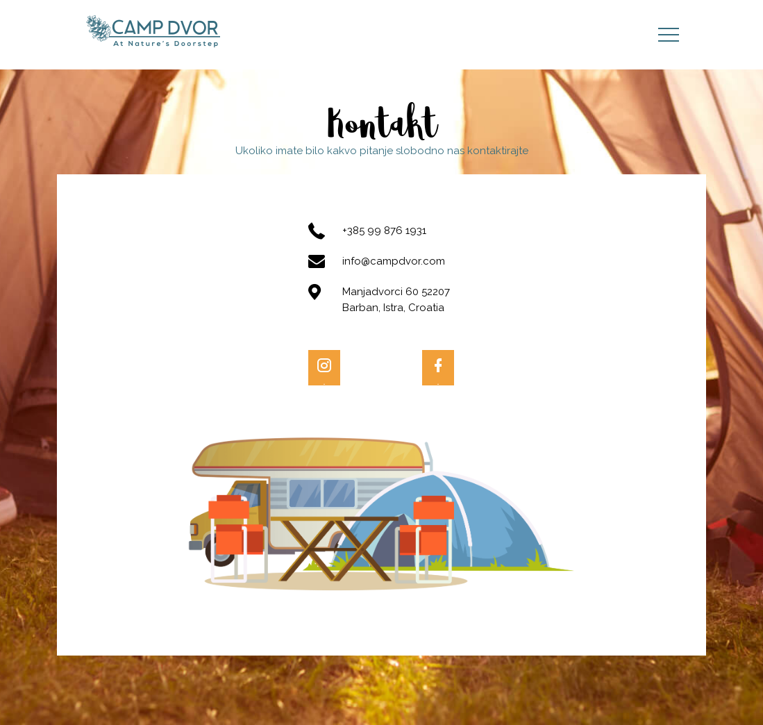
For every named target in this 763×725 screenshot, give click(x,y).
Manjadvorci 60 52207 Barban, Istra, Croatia (396, 299)
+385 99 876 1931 (384, 230)
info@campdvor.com (393, 261)
